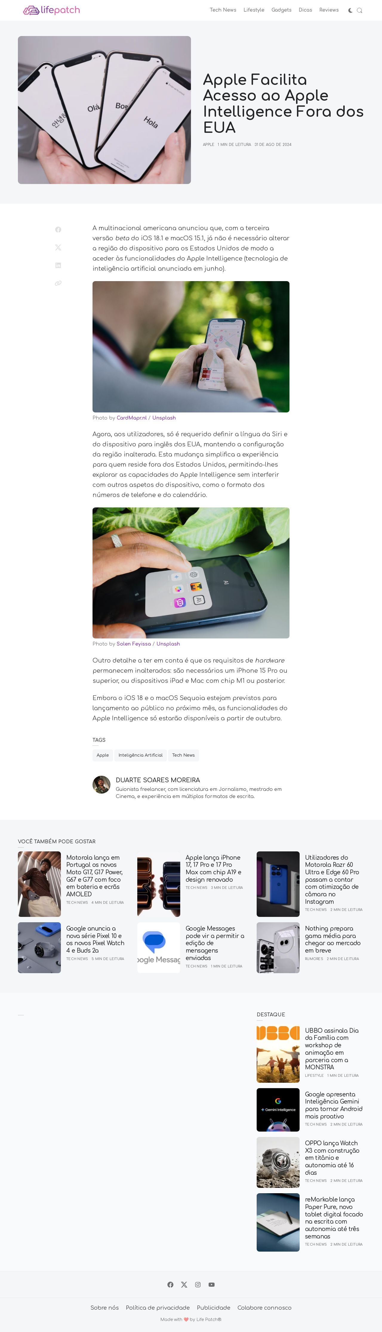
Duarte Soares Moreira (158, 780)
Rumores (314, 959)
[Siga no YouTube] (211, 1284)
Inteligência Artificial (140, 755)
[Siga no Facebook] (170, 1284)
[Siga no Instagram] (198, 1284)
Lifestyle (314, 1076)
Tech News (183, 755)
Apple (208, 145)
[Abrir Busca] (360, 10)
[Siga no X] (184, 1284)
